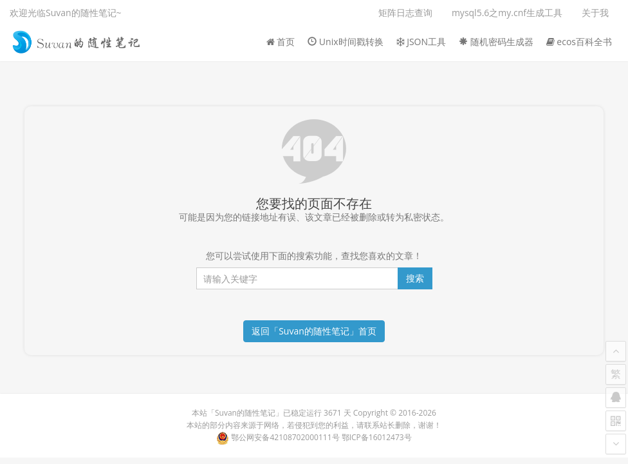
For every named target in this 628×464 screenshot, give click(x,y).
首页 (280, 41)
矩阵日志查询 (405, 12)
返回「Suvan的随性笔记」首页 (314, 331)
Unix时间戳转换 (345, 41)
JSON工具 (421, 41)
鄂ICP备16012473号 (377, 437)
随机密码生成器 (496, 41)
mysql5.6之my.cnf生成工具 (507, 12)
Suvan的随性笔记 (245, 412)
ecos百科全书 (579, 41)
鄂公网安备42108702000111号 (285, 437)
